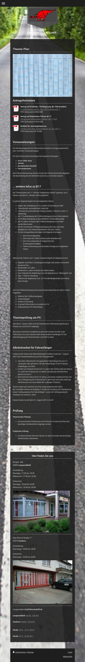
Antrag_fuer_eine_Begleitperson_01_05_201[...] (41, 128)
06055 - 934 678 (28, 621)
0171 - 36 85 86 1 (26, 636)
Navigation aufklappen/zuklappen (42, 3)
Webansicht (67, 656)
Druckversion (19, 652)
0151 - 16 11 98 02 (26, 630)
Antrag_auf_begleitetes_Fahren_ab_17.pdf (39, 119)
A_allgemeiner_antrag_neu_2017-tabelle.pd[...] (40, 109)
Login (70, 652)
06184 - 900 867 (32, 615)
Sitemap (30, 652)
